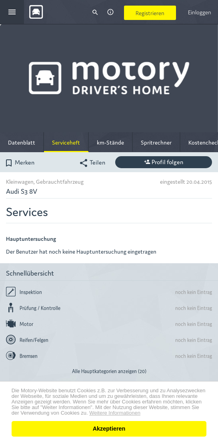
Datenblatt (21, 142)
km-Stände (110, 142)
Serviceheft (66, 142)
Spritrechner (156, 142)
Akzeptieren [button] (109, 428)
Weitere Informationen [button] (114, 413)
